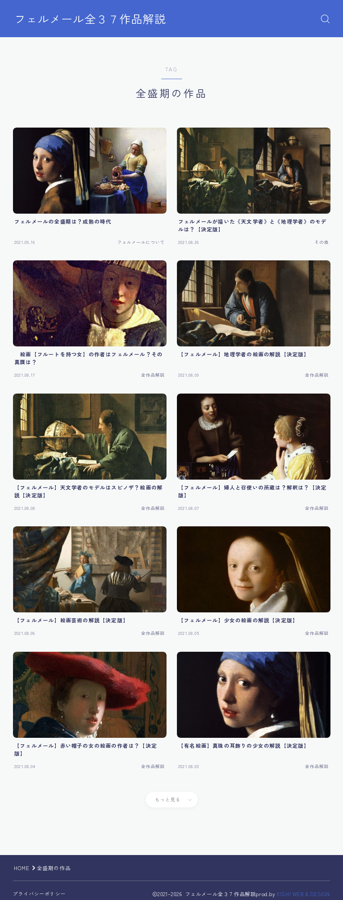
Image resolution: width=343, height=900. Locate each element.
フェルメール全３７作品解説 (93, 19)
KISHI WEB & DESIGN (303, 893)
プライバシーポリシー (39, 893)
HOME (22, 867)
